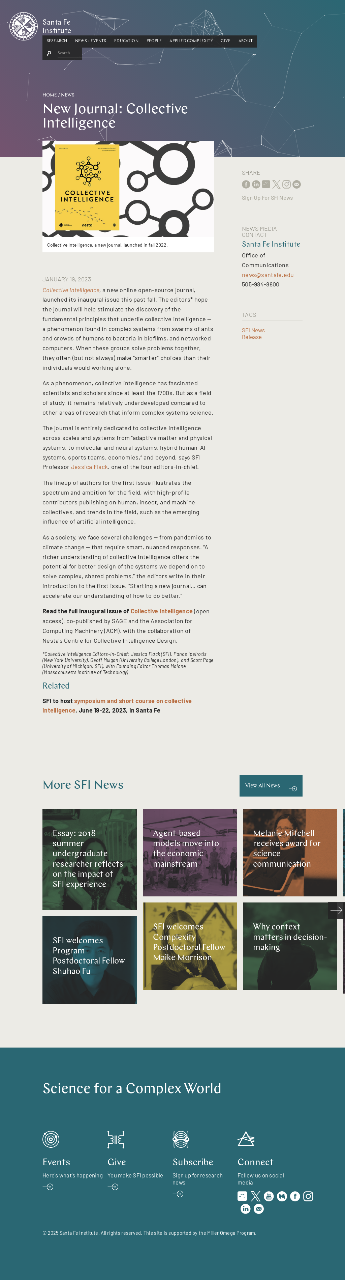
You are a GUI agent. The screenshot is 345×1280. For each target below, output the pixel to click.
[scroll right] (336, 910)
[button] (89, 25)
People (187, 25)
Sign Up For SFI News (267, 197)
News (67, 95)
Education (159, 25)
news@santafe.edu (268, 274)
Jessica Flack (89, 466)
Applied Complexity (224, 25)
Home (49, 95)
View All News (262, 786)
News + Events (123, 25)
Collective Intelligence (70, 290)
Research (90, 25)
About (279, 25)
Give (259, 25)
